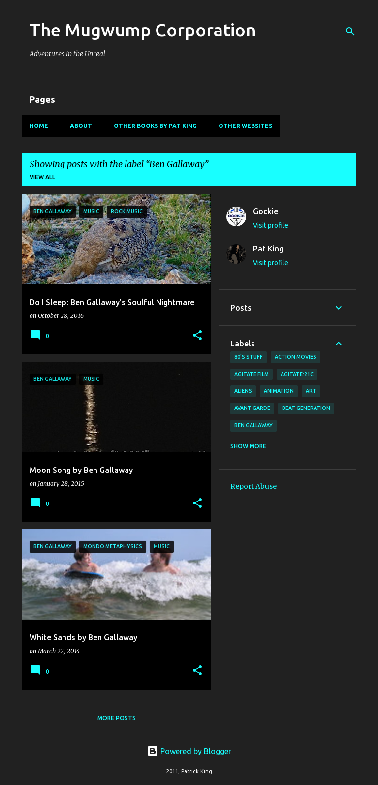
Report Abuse (253, 486)
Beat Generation (306, 408)
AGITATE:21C (297, 374)
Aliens (243, 391)
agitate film (251, 374)
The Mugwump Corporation (143, 30)
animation (279, 391)
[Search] (350, 31)
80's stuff (248, 357)
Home (39, 126)
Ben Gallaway (253, 425)
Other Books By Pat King (155, 126)
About (81, 126)
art (311, 391)
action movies (295, 357)
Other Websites (245, 126)
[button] (197, 336)
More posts (116, 718)
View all (42, 177)
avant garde (252, 408)
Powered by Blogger (189, 751)
